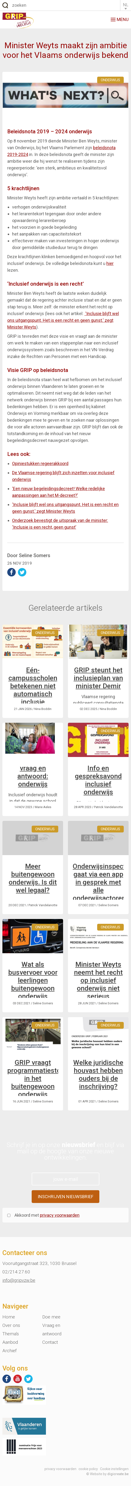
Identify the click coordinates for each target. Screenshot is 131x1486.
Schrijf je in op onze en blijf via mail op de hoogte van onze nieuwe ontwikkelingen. (65, 1151)
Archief (9, 1350)
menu (120, 19)
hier (110, 263)
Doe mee (51, 1317)
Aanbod (10, 1342)
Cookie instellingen (114, 1469)
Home (8, 1317)
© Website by (107, 1474)
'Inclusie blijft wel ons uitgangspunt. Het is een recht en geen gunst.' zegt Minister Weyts (63, 320)
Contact (50, 1342)
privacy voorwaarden (60, 1215)
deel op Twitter (22, 572)
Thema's (10, 1334)
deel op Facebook (11, 572)
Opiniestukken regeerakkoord (40, 463)
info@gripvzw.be (18, 1280)
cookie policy (88, 1469)
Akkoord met (47, 1215)
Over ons (11, 1325)
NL (125, 4)
